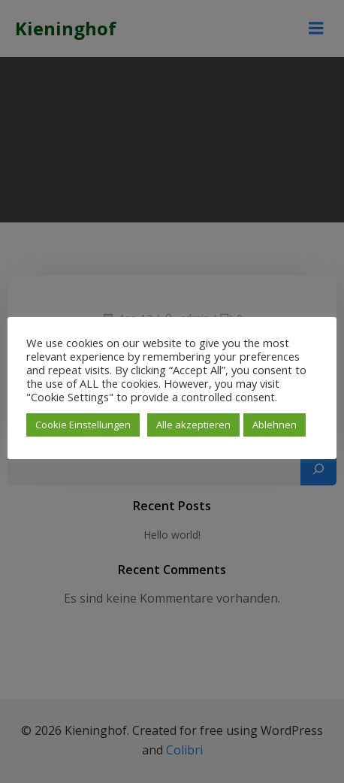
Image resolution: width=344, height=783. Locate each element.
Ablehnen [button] (274, 424)
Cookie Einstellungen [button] (83, 424)
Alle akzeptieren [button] (193, 424)
